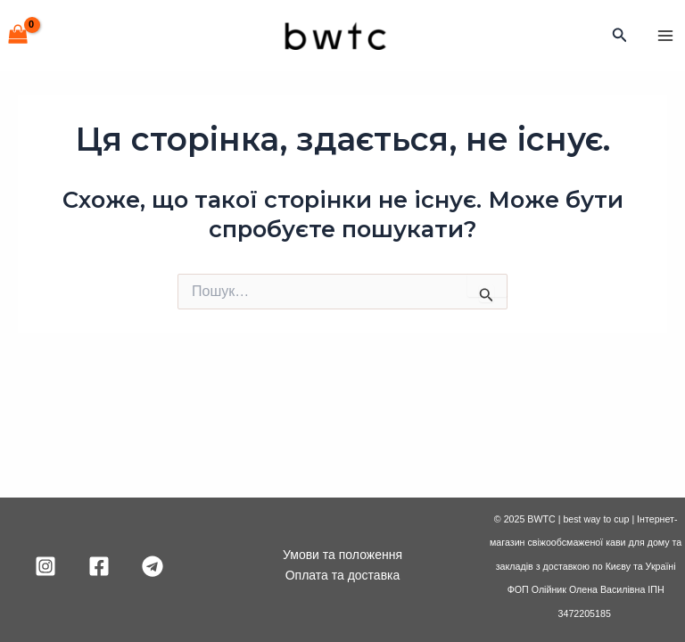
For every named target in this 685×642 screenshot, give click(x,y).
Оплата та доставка (342, 575)
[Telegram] (152, 566)
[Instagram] (45, 566)
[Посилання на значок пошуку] (620, 35)
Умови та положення (342, 554)
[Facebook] (99, 566)
